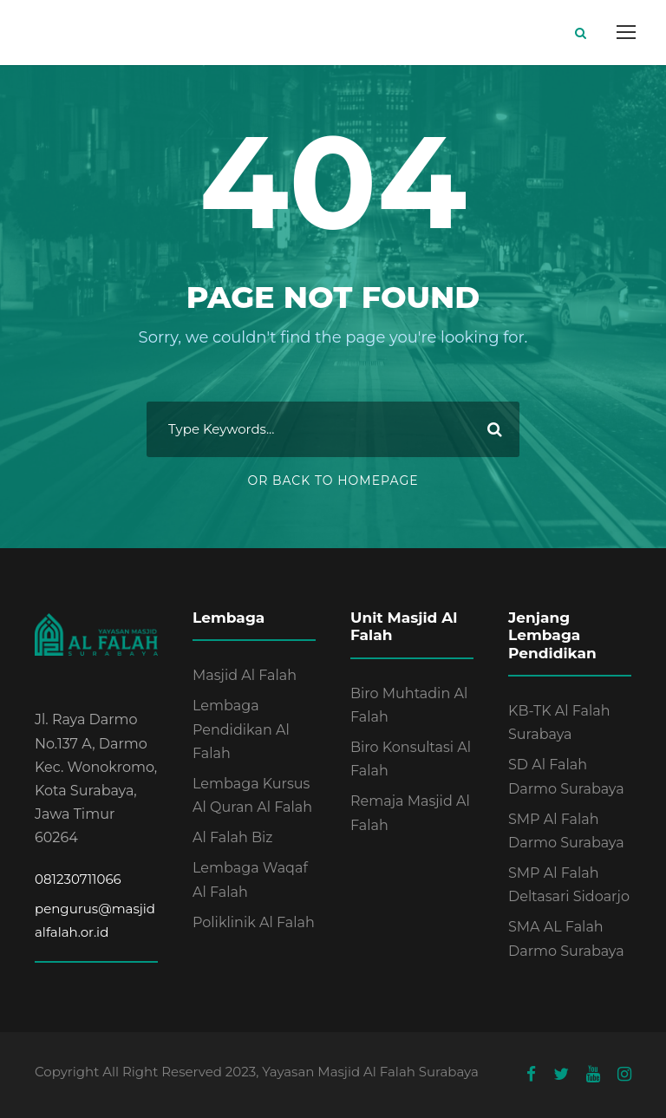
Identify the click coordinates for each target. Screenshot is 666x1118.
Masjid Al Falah (245, 675)
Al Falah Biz (233, 837)
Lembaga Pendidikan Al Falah (241, 729)
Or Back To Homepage (332, 480)
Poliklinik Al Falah (254, 922)
